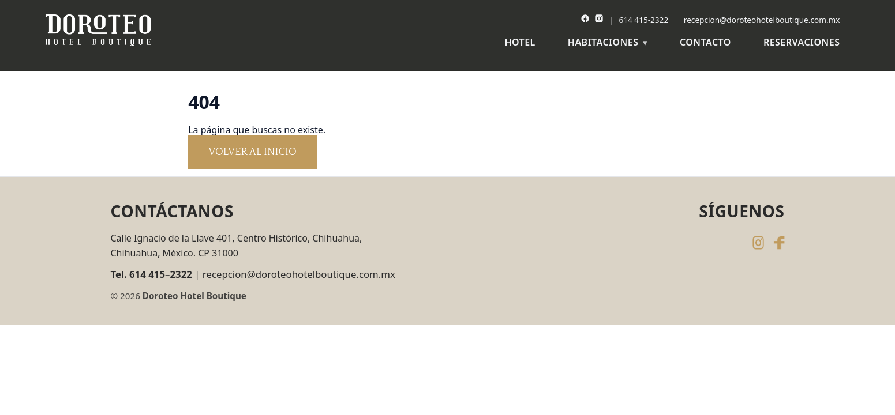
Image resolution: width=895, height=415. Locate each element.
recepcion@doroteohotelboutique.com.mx (762, 19)
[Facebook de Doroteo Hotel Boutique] (779, 243)
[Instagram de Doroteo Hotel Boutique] (758, 243)
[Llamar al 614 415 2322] (153, 274)
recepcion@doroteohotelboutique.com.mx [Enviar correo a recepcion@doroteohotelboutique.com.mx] (299, 274)
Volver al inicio (252, 152)
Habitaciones (603, 42)
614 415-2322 (644, 19)
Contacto (705, 42)
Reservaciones (801, 42)
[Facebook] (585, 19)
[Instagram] (599, 19)
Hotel (519, 42)
